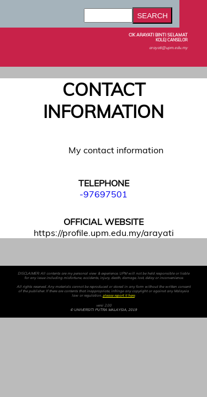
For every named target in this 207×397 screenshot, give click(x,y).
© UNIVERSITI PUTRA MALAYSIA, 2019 (103, 310)
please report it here (119, 295)
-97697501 (103, 194)
